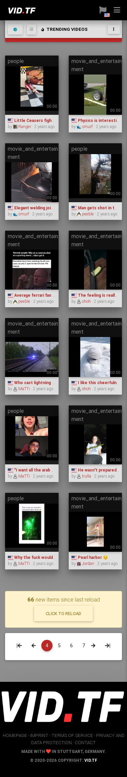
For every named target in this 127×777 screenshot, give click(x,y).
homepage (15, 735)
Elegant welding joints (33, 207)
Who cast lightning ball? (34, 382)
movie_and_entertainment (96, 65)
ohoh (84, 301)
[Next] (93, 645)
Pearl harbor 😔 (89, 557)
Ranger (22, 126)
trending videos (64, 29)
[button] (103, 10)
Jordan (86, 563)
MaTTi (22, 388)
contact (85, 742)
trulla (84, 476)
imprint (39, 735)
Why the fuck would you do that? (43, 557)
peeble (86, 213)
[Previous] (33, 645)
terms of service (72, 735)
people (16, 61)
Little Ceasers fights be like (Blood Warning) (55, 120)
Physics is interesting (96, 120)
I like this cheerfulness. (98, 382)
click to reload (63, 613)
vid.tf (90, 760)
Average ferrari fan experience (41, 295)
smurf (85, 126)
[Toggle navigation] (114, 29)
